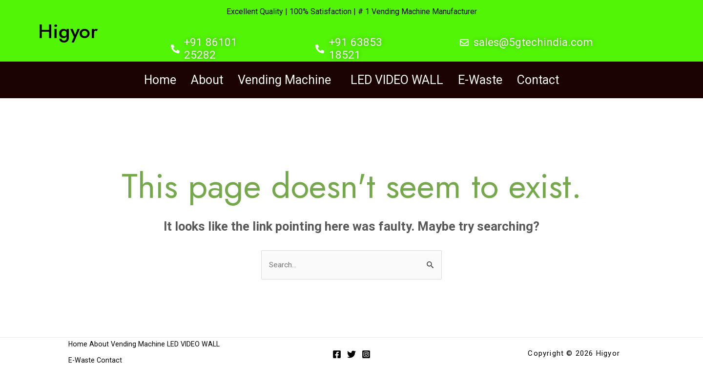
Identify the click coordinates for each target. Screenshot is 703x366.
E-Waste (480, 79)
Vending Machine (284, 79)
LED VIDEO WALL (397, 79)
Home (160, 79)
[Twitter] (351, 352)
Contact (538, 79)
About (207, 79)
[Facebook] (336, 352)
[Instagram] (366, 352)
